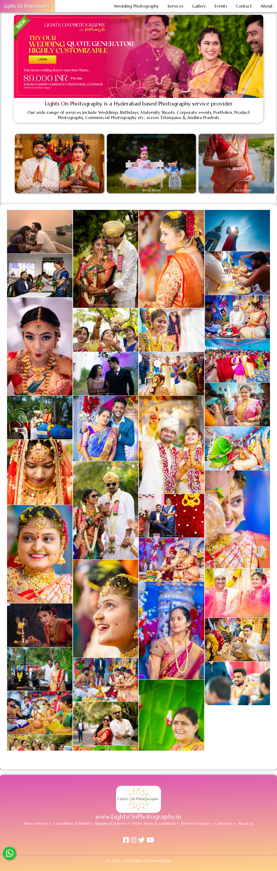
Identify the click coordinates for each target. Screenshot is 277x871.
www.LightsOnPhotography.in (138, 817)
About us (245, 823)
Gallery (199, 6)
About (266, 6)
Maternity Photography (243, 137)
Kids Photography (151, 137)
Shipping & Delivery (111, 823)
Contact (244, 6)
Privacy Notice (36, 823)
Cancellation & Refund (71, 823)
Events (221, 6)
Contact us (224, 823)
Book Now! (59, 190)
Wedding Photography (136, 6)
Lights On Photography (27, 6)
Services (175, 6)
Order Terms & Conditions (154, 823)
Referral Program (195, 823)
